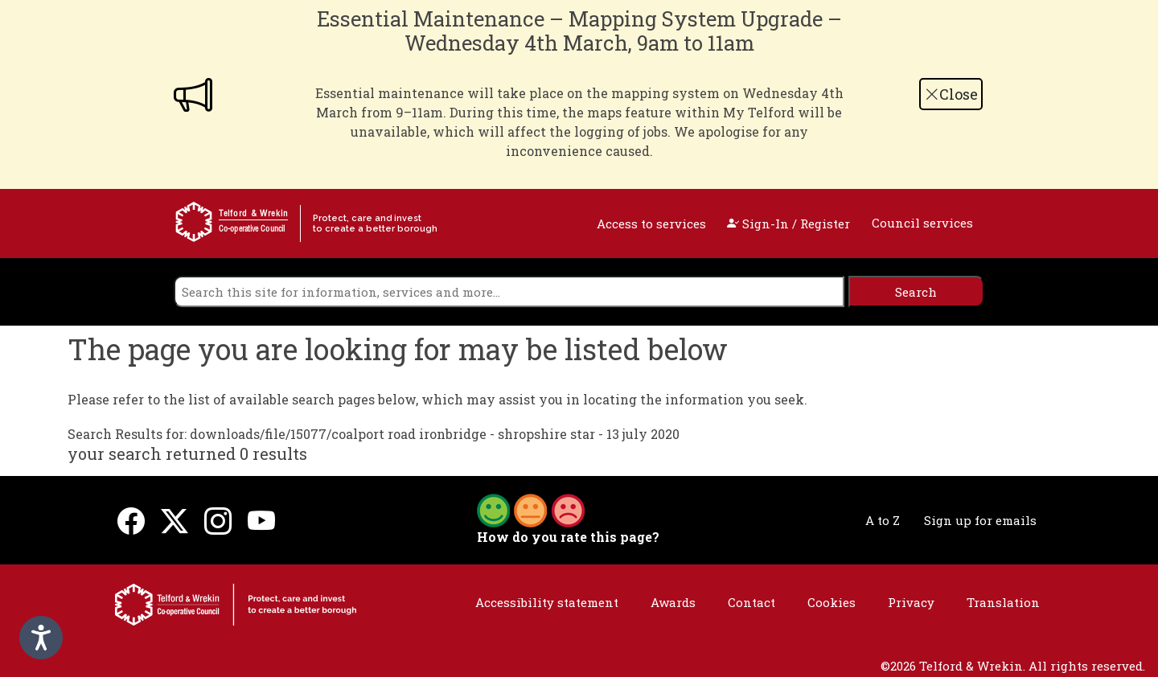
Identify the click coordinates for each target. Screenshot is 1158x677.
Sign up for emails (980, 520)
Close (951, 94)
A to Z (882, 520)
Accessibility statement (546, 602)
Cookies (831, 602)
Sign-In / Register (788, 223)
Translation (1003, 602)
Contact (751, 602)
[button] (531, 509)
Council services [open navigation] (922, 223)
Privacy (911, 602)
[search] (509, 291)
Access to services (651, 223)
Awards (673, 602)
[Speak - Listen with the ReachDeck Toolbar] (41, 637)
